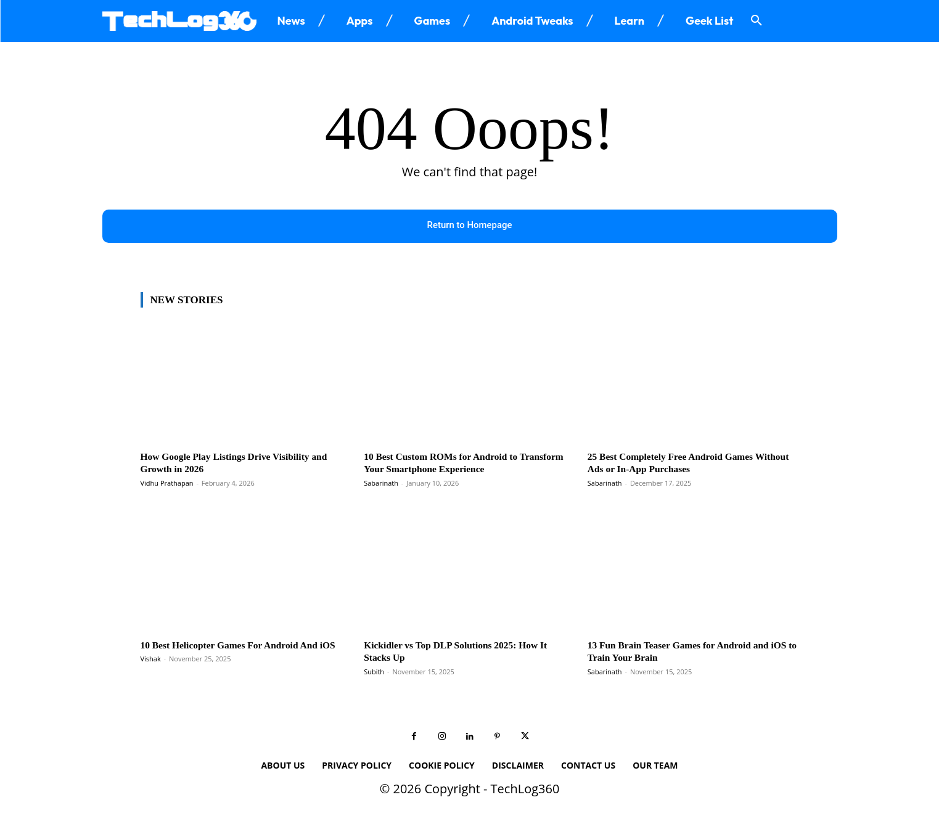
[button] (756, 21)
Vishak (151, 672)
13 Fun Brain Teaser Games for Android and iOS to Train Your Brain (687, 652)
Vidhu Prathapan (167, 483)
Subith (374, 672)
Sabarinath (381, 483)
